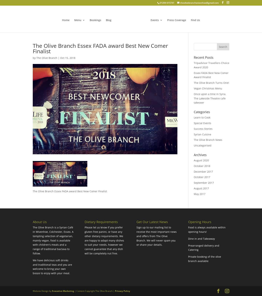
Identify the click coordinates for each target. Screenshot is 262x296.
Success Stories (203, 128)
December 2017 (203, 171)
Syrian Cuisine (202, 134)
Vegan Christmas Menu (208, 88)
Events (155, 20)
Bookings (95, 20)
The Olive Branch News (208, 140)
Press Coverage (176, 20)
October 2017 (202, 177)
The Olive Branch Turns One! (211, 82)
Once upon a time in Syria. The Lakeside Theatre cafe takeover (210, 98)
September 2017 (204, 182)
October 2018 (202, 166)
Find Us (195, 20)
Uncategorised (202, 145)
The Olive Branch (46, 58)
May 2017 (199, 194)
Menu (77, 20)
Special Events (202, 123)
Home (66, 20)
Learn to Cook (202, 117)
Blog (108, 20)
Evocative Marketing (63, 291)
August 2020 (201, 160)
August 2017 (201, 188)
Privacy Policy (122, 291)
